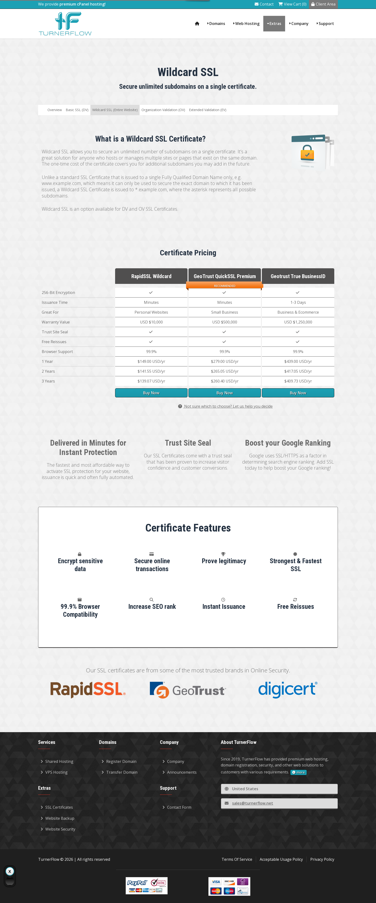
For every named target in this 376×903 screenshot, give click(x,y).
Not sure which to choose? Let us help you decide (225, 406)
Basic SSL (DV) (77, 110)
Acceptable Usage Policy (281, 859)
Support (326, 23)
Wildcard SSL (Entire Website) (115, 110)
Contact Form (176, 807)
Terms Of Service (237, 859)
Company (300, 23)
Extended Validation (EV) (207, 110)
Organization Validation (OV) (163, 110)
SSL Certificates (57, 807)
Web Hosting (247, 23)
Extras (275, 23)
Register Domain (118, 761)
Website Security (58, 829)
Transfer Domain (119, 772)
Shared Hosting (57, 761)
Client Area (323, 4)
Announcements (179, 772)
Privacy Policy (322, 859)
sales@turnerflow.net (249, 803)
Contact (264, 4)
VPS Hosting (54, 772)
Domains (217, 23)
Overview (54, 110)
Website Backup (57, 818)
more (298, 772)
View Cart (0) (292, 4)
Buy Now (151, 392)
